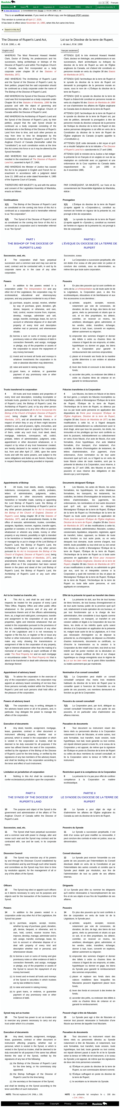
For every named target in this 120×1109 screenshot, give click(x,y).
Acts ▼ (36, 7)
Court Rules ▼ (65, 7)
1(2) (7, 219)
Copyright (54, 1103)
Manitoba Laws (9, 7)
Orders (78, 7)
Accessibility (23, 1103)
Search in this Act (12, 30)
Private (40, 11)
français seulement (69, 51)
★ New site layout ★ (12, 11)
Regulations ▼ (49, 7)
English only (7, 51)
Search (24, 7)
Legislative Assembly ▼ (106, 7)
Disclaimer (40, 1103)
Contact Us (82, 1103)
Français (114, 3)
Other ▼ (89, 7)
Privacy (67, 1103)
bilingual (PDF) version (78, 15)
